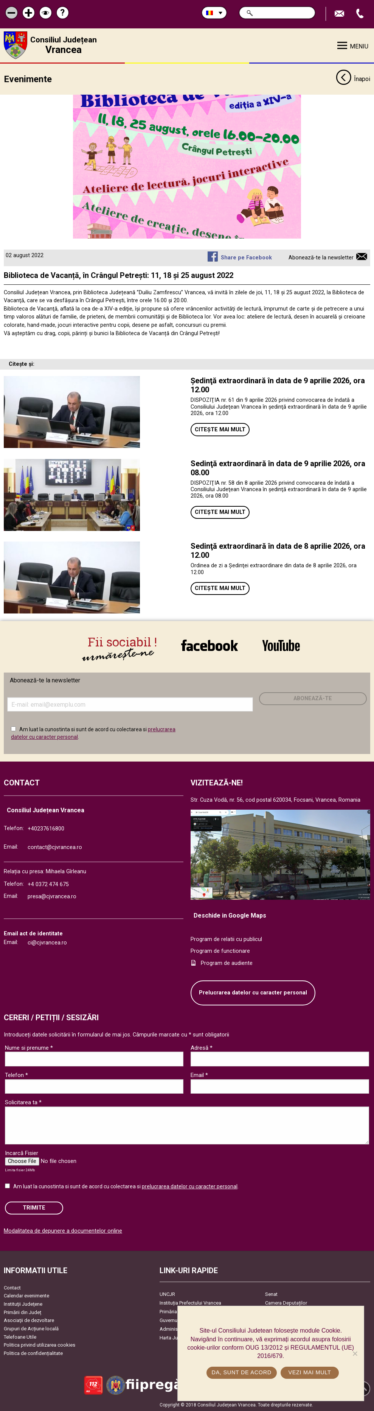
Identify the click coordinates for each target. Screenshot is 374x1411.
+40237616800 (46, 828)
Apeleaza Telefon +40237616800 (360, 14)
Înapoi (353, 79)
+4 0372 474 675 (48, 884)
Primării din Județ (22, 1311)
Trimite (34, 1207)
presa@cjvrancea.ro (52, 896)
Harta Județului (176, 1337)
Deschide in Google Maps (230, 914)
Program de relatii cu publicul (226, 938)
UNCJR (167, 1293)
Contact (12, 1287)
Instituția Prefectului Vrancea (190, 1302)
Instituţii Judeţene (23, 1303)
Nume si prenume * (29, 1047)
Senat (271, 1293)
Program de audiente (227, 962)
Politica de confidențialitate (33, 1352)
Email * (199, 1074)
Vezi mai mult (309, 1372)
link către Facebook (209, 645)
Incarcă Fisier (21, 1152)
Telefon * (16, 1074)
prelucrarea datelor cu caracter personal (189, 1186)
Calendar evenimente (26, 1295)
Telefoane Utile (20, 1336)
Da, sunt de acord (242, 1372)
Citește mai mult (220, 429)
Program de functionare (220, 950)
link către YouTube (281, 645)
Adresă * (202, 1047)
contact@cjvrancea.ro (55, 847)
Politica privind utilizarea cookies (39, 1344)
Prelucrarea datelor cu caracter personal (253, 992)
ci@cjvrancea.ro (47, 942)
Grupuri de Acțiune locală (31, 1328)
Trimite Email (340, 14)
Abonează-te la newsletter (321, 257)
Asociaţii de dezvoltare (29, 1320)
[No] (354, 1353)
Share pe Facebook (246, 257)
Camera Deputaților (286, 1302)
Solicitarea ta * (23, 1102)
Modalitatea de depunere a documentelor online (63, 1230)
